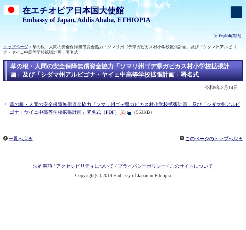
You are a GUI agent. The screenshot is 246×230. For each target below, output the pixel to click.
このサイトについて (191, 166)
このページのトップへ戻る (214, 138)
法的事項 (42, 166)
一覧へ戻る (21, 138)
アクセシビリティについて (85, 166)
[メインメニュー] (236, 12)
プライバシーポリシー (142, 166)
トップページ (15, 47)
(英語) (230, 36)
